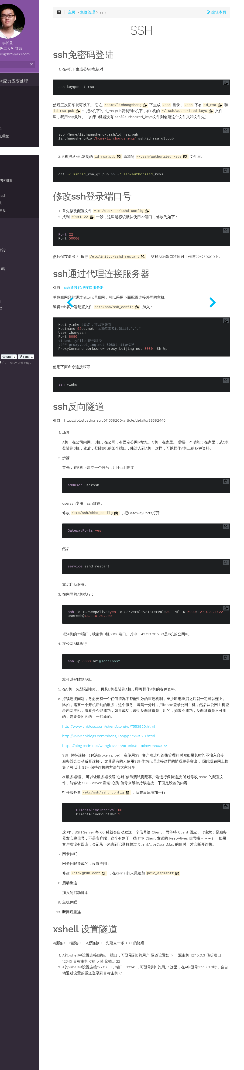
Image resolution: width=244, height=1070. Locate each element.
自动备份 (15, 143)
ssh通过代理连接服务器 (123, 310)
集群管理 (12, 90)
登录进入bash (19, 195)
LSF (11, 166)
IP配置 (13, 188)
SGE (11, 158)
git (6, 232)
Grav (41, 362)
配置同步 (15, 114)
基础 (11, 99)
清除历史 (13, 340)
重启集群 (15, 121)
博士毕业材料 (16, 269)
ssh (11, 151)
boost (9, 241)
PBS (11, 173)
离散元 (10, 222)
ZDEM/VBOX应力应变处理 (28, 81)
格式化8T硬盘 (19, 210)
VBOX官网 (14, 302)
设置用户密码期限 (22, 181)
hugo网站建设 (17, 250)
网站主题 (13, 315)
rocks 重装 (16, 203)
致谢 (10, 321)
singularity (14, 278)
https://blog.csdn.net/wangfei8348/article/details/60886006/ (154, 786)
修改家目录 (17, 129)
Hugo (55, 362)
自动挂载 (15, 106)
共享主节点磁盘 (20, 136)
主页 (111, 17)
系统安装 (12, 259)
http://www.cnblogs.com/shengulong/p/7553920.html (148, 766)
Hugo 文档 (15, 308)
